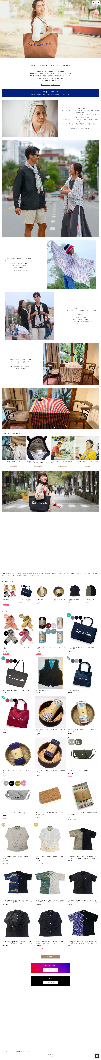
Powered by (50, 1057)
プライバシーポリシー (8, 1051)
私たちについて (44, 65)
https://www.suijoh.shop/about (50, 85)
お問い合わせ (66, 65)
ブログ (52, 65)
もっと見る (50, 956)
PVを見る (87, 466)
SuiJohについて (62, 466)
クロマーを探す (38, 466)
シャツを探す (13, 466)
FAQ (58, 65)
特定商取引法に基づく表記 (22, 1051)
